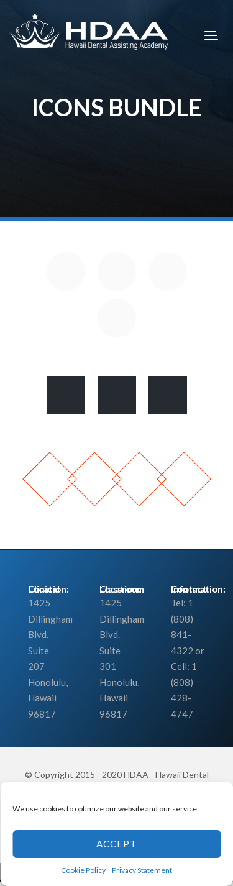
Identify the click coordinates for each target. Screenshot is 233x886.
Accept (116, 843)
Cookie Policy (83, 870)
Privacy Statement (142, 870)
